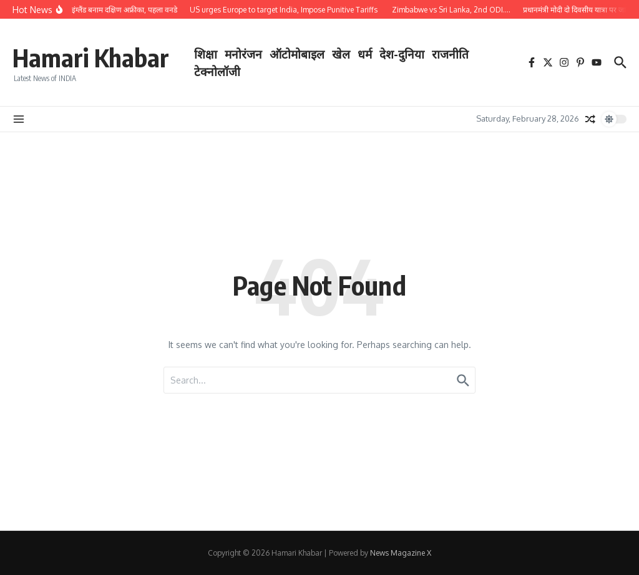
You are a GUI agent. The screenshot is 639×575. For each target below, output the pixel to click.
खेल (341, 53)
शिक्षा (205, 53)
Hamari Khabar (90, 57)
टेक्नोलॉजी (217, 71)
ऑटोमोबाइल (297, 53)
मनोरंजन (243, 53)
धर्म (365, 53)
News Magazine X (400, 553)
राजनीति (450, 53)
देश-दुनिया (401, 53)
